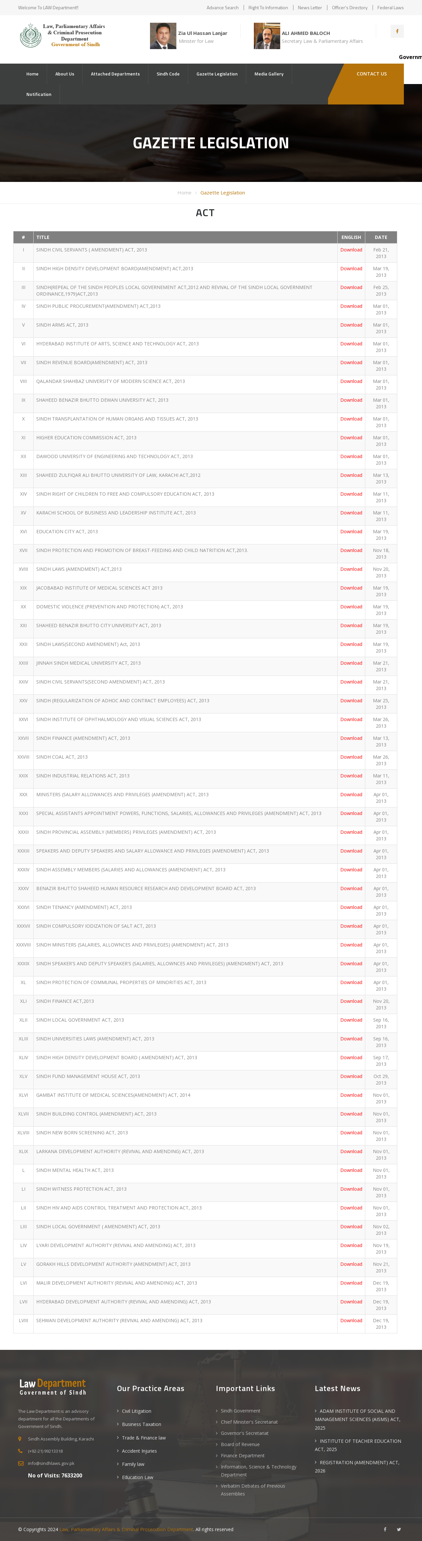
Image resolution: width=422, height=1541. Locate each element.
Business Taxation (141, 1424)
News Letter (310, 7)
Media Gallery (269, 73)
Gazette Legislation (217, 73)
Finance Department (243, 1455)
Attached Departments (115, 73)
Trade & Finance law (144, 1438)
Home (32, 73)
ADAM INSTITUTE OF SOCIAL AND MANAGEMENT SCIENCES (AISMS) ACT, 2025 (358, 1419)
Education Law (137, 1477)
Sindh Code (168, 73)
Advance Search (223, 7)
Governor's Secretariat (245, 1433)
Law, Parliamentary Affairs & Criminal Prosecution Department (126, 1529)
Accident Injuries (139, 1451)
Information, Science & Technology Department (258, 1471)
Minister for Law (196, 41)
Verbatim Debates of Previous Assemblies (253, 1490)
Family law (133, 1464)
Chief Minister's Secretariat (249, 1422)
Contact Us (371, 74)
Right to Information (268, 7)
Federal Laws (390, 7)
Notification (38, 94)
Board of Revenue (240, 1444)
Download (351, 250)
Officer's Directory (350, 7)
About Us (64, 73)
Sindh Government (240, 1411)
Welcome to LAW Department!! (48, 7)
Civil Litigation (136, 1411)
